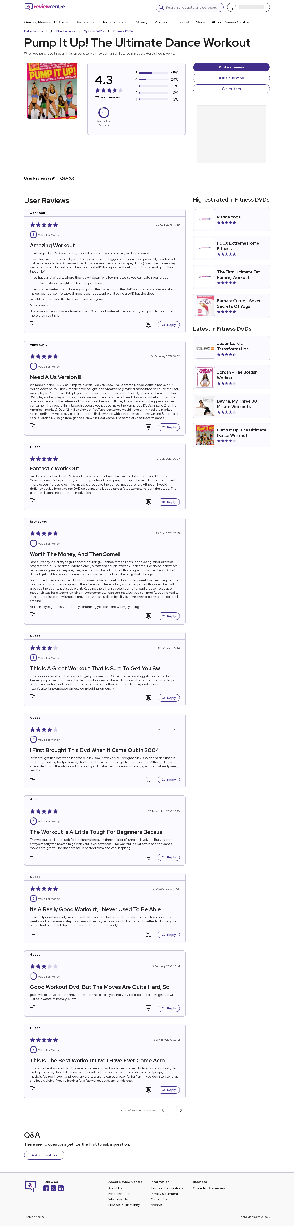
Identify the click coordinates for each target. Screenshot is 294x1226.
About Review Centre (230, 22)
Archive (156, 1205)
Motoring (162, 22)
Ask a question (231, 78)
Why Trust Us (118, 1199)
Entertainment (35, 31)
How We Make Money (124, 1205)
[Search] (193, 7)
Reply (169, 325)
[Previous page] (162, 1110)
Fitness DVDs (123, 31)
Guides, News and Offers (46, 22)
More (200, 22)
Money (141, 22)
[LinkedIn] (61, 1188)
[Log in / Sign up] (248, 7)
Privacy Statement (164, 1194)
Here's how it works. (160, 53)
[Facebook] (46, 1188)
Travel (183, 22)
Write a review (231, 67)
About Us (115, 1188)
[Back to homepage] (45, 7)
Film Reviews (65, 31)
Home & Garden (115, 22)
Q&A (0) (67, 178)
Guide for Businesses (209, 1188)
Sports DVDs (94, 31)
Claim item (231, 88)
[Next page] (181, 1110)
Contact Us (159, 1199)
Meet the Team (119, 1194)
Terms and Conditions (167, 1188)
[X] (53, 1188)
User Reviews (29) (39, 178)
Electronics (84, 22)
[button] (32, 324)
